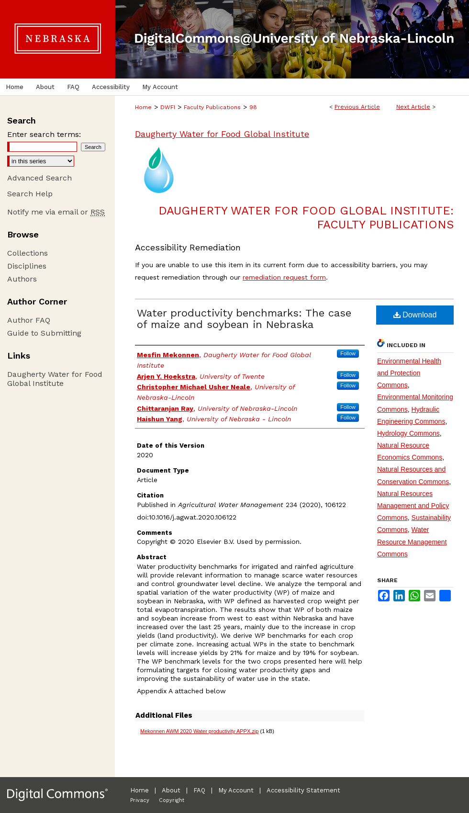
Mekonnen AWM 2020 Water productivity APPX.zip (199, 731)
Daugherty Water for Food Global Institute (222, 134)
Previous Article (357, 106)
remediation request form (284, 277)
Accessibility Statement (303, 790)
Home (143, 107)
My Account (236, 790)
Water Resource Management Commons (412, 541)
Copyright (171, 800)
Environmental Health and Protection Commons (409, 373)
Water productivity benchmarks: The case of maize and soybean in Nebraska (244, 318)
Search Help (30, 193)
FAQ (199, 790)
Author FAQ (28, 320)
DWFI (167, 107)
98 (253, 107)
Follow (348, 353)
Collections (27, 253)
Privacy (139, 800)
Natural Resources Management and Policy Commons (413, 505)
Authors (22, 278)
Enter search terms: (44, 134)
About (171, 790)
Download (415, 315)
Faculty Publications (212, 107)
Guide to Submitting (44, 333)
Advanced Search (39, 177)
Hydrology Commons (408, 433)
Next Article (413, 106)
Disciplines (26, 266)
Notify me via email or (56, 211)
